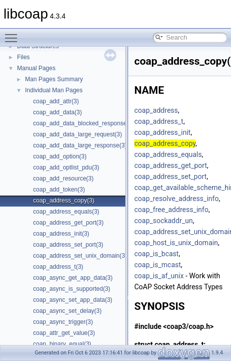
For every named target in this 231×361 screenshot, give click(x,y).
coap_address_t (158, 121)
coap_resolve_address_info (176, 199)
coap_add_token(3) (59, 189)
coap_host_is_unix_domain (176, 243)
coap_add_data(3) (57, 112)
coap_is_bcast (156, 254)
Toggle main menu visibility (13, 34)
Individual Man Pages (54, 90)
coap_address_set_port (170, 176)
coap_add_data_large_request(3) (77, 134)
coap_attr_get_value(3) (64, 332)
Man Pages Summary (54, 79)
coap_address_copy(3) (63, 200)
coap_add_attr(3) (56, 101)
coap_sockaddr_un (163, 221)
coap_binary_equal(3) (62, 343)
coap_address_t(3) (58, 266)
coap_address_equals (168, 154)
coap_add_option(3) (60, 156)
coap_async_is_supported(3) (71, 288)
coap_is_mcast (157, 265)
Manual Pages (36, 68)
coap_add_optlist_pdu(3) (66, 167)
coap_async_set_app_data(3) (72, 299)
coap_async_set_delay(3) (67, 310)
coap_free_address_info (171, 210)
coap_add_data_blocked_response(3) (83, 123)
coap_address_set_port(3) (68, 244)
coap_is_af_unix (159, 276)
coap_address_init (162, 132)
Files (23, 57)
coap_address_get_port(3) (68, 222)
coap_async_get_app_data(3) (73, 277)
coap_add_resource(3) (63, 178)
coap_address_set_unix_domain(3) (80, 255)
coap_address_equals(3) (66, 211)
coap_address (156, 110)
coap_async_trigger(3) (63, 321)
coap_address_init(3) (61, 233)
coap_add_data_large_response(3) (80, 145)
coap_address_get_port (170, 165)
